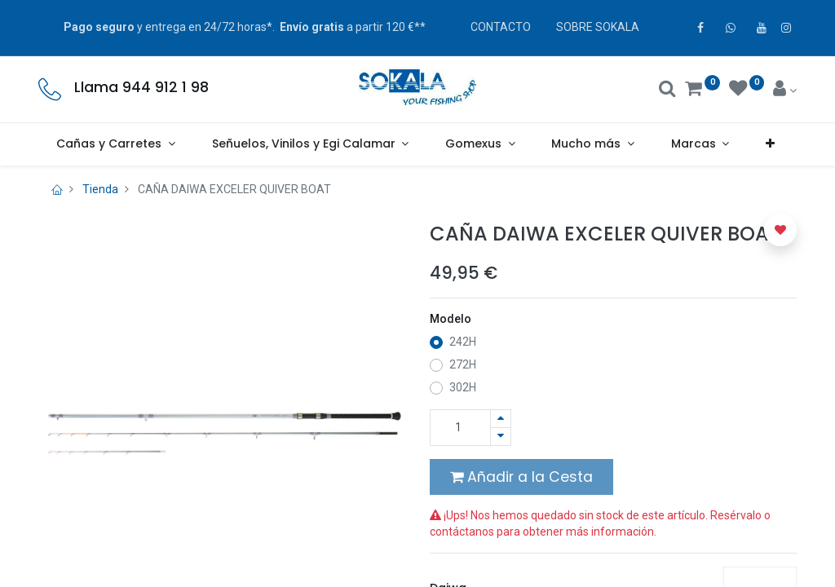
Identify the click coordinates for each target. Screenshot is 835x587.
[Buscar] (667, 90)
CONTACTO (501, 26)
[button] (770, 144)
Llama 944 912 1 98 (141, 87)
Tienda (100, 189)
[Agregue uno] (500, 418)
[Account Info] (785, 90)
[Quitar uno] (500, 436)
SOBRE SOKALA (597, 26)
